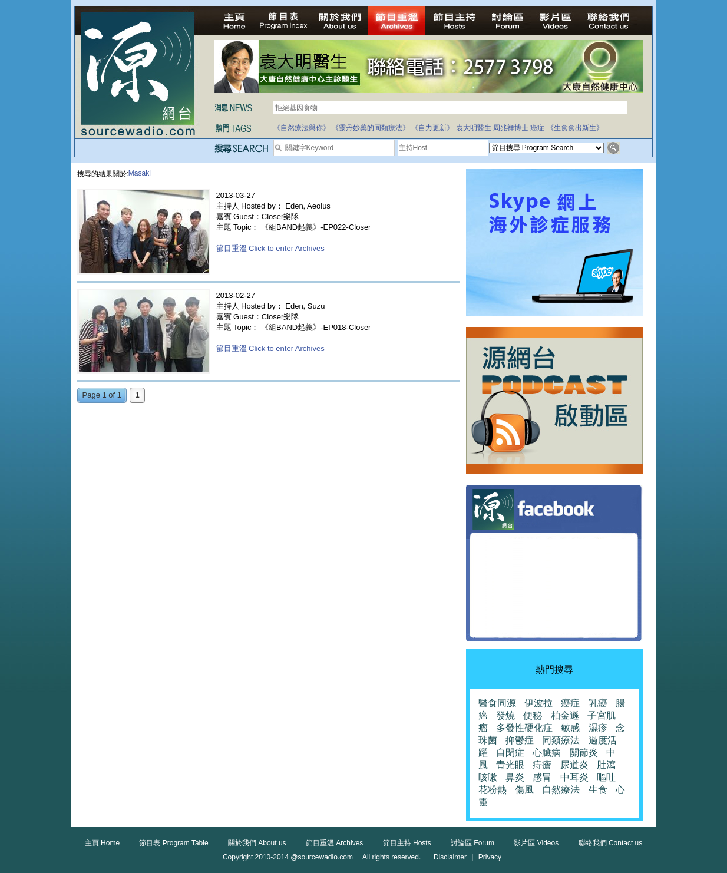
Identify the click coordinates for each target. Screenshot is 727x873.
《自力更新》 (432, 128)
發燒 (505, 715)
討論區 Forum (472, 843)
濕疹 (598, 728)
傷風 (524, 790)
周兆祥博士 (510, 128)
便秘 (532, 715)
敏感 (570, 728)
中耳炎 (574, 777)
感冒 (542, 777)
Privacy (489, 857)
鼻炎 (514, 777)
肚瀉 (606, 765)
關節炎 (584, 753)
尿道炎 (574, 765)
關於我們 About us (257, 843)
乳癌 (598, 703)
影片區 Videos (536, 843)
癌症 (537, 128)
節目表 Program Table (173, 843)
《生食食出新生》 (575, 128)
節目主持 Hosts (407, 843)
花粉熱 (492, 790)
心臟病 (547, 753)
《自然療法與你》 (301, 128)
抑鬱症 (519, 740)
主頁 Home (102, 843)
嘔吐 (606, 777)
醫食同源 (497, 703)
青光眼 (510, 765)
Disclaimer (450, 857)
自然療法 (561, 790)
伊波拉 (538, 703)
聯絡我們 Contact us (611, 843)
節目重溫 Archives (334, 843)
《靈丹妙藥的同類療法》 (370, 128)
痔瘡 (542, 765)
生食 (598, 790)
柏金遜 (565, 715)
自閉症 (510, 753)
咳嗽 (487, 777)
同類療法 (561, 740)
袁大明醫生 (473, 128)
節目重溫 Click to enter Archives (270, 248)
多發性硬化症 (524, 728)
